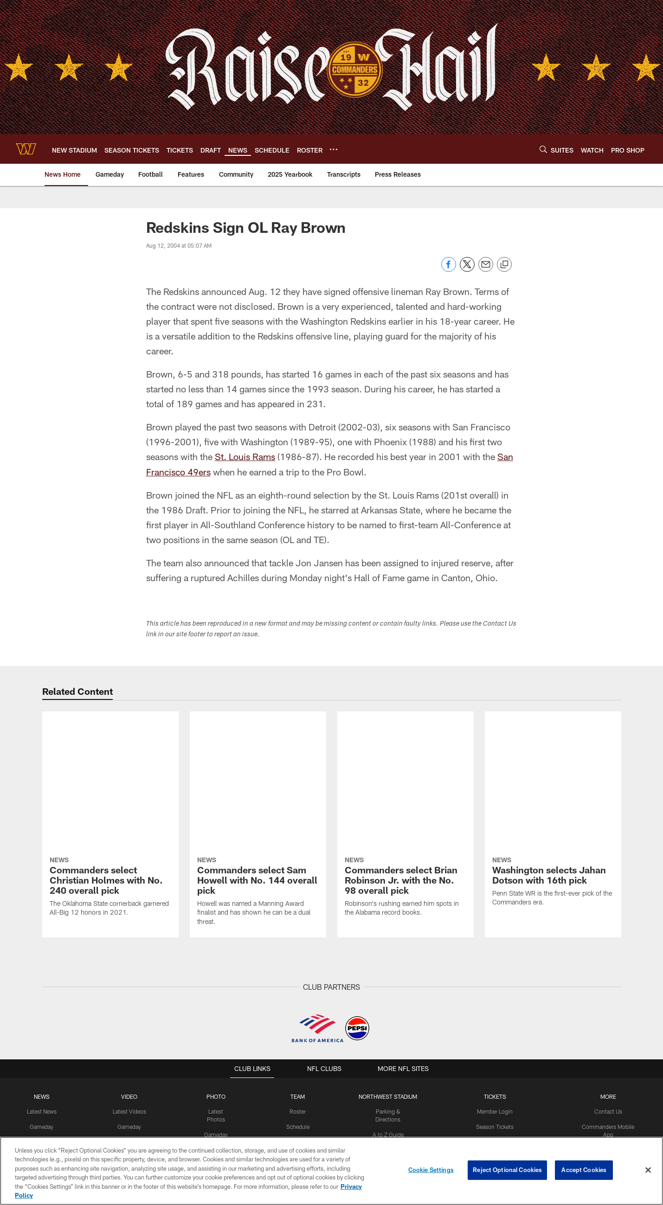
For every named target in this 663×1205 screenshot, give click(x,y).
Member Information (495, 1081)
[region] (331, 1171)
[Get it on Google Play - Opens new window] (361, 1129)
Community (41, 1043)
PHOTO (215, 959)
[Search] (543, 149)
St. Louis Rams (245, 456)
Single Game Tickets (495, 1020)
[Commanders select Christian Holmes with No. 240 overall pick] (110, 751)
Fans (216, 1043)
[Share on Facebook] (448, 269)
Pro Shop (608, 1073)
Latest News (42, 975)
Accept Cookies (583, 1169)
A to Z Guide (388, 997)
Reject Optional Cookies (507, 1169)
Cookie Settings (431, 1169)
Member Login (495, 975)
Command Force (608, 1028)
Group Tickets (494, 1035)
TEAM (297, 959)
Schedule (297, 990)
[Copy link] (504, 265)
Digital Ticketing (495, 1051)
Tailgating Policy (387, 1013)
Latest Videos (129, 975)
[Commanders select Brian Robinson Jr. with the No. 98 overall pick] (405, 751)
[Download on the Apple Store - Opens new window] (298, 1126)
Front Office (297, 1043)
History (298, 1089)
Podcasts (129, 1028)
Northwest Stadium (388, 959)
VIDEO (129, 959)
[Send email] (485, 269)
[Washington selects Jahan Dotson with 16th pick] (553, 746)
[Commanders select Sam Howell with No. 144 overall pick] (258, 756)
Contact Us (608, 975)
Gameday (41, 990)
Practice (216, 1013)
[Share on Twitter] (467, 269)
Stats (297, 1059)
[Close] (648, 1170)
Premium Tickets (495, 1005)
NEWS (42, 959)
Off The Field (42, 1005)
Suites (495, 1066)
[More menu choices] (333, 149)
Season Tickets (495, 990)
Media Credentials (608, 1089)
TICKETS (495, 959)
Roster (298, 975)
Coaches (298, 1028)
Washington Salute (608, 1013)
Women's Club (608, 1059)
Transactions (298, 1073)
